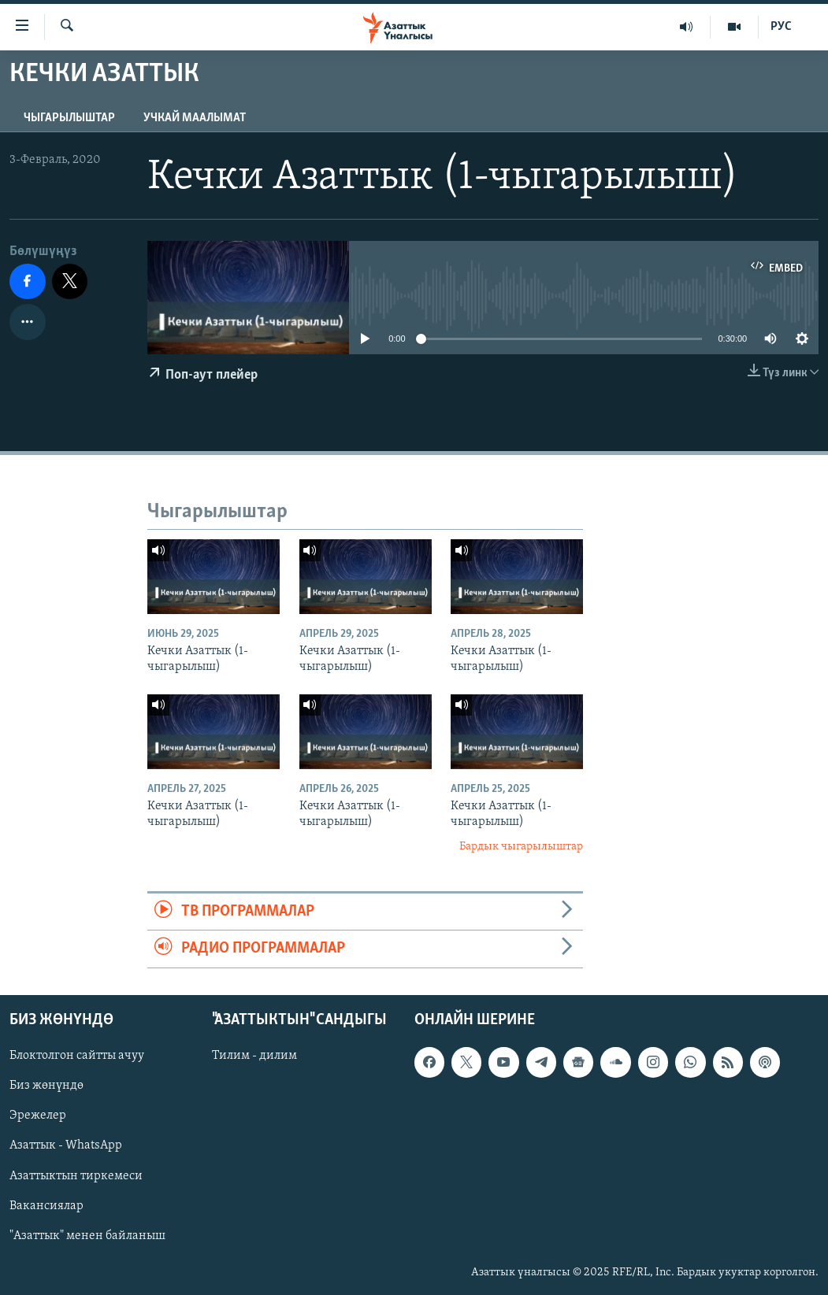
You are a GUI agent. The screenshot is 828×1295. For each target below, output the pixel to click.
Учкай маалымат (194, 118)
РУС (781, 26)
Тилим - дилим (254, 1055)
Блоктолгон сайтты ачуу (76, 1055)
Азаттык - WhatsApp (65, 1145)
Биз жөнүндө (46, 1085)
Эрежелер (37, 1115)
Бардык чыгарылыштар (521, 847)
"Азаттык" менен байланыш (87, 1235)
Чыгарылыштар (69, 118)
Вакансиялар (46, 1205)
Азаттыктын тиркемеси (76, 1175)
